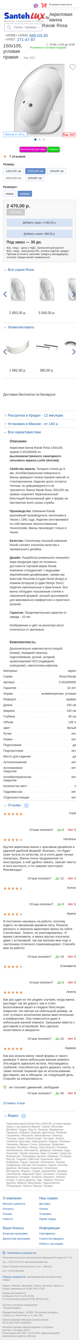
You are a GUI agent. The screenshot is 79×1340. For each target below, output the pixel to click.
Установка (45, 1213)
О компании (12, 1198)
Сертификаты (47, 1233)
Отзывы (7, 1213)
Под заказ (15, 212)
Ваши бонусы (13, 1228)
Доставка (44, 1203)
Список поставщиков (51, 1238)
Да (59, 829)
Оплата (43, 1208)
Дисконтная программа (16, 1238)
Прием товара (47, 1219)
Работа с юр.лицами (51, 1243)
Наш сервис (48, 1198)
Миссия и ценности (14, 1203)
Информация (49, 1228)
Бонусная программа (15, 1233)
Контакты (8, 1208)
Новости (7, 1219)
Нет (70, 829)
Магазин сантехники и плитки (24, 21)
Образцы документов (13, 1277)
